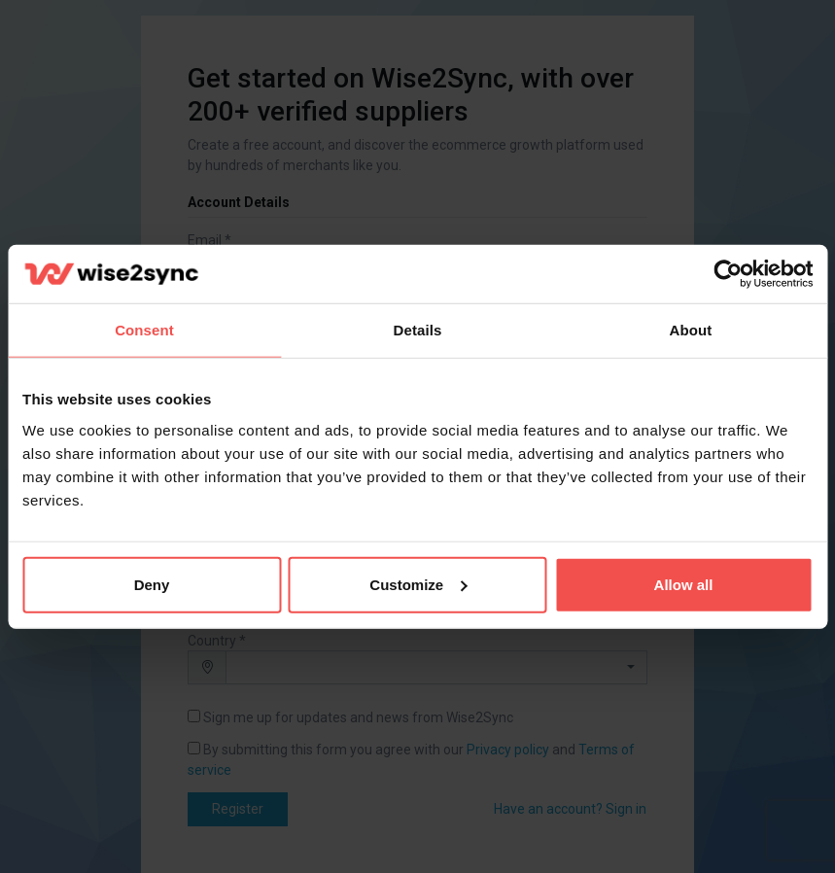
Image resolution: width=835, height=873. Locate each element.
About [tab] (691, 330)
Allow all (683, 584)
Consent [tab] (144, 330)
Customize (418, 584)
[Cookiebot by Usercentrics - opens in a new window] (728, 274)
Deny (152, 584)
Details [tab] (418, 330)
